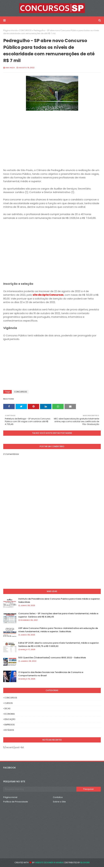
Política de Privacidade (15, 801)
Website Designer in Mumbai (49, 862)
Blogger (85, 862)
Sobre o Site (59, 801)
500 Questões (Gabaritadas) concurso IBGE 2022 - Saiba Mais (52, 657)
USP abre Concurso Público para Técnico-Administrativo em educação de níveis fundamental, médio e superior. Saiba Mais (58, 630)
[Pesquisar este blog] (39, 789)
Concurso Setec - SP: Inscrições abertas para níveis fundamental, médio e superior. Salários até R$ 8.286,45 (58, 615)
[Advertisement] (52, 142)
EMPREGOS (9, 724)
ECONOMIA (9, 713)
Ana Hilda (10, 67)
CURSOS (8, 703)
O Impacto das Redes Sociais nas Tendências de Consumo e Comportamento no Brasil (50, 674)
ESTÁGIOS (9, 730)
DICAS (7, 708)
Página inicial (10, 30)
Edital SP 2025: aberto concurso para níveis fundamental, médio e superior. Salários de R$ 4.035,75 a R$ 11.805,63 (58, 644)
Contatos (58, 797)
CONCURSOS (25, 30)
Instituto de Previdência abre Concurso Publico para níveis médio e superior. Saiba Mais (59, 600)
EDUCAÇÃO (9, 719)
